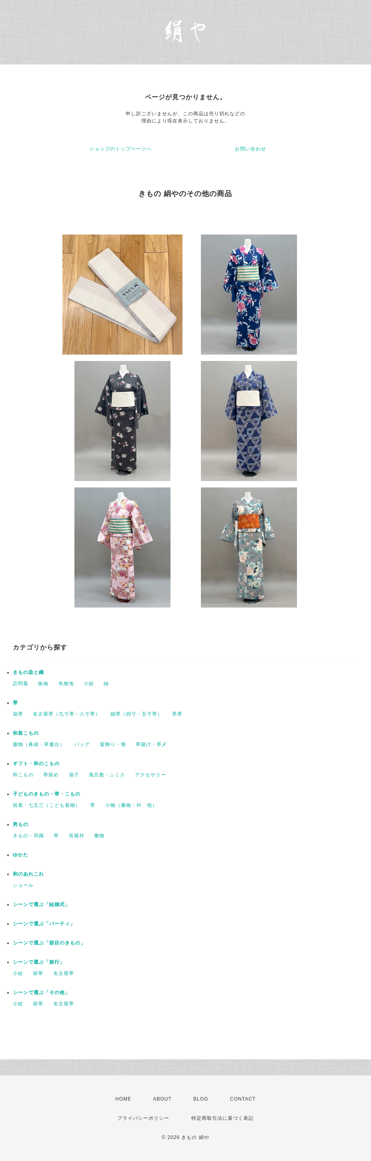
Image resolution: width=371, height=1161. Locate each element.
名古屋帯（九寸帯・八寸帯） (66, 714)
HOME (123, 1099)
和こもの (23, 775)
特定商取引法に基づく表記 (222, 1118)
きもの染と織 (28, 672)
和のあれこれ (28, 874)
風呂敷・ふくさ (107, 775)
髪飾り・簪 (113, 744)
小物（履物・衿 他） (131, 805)
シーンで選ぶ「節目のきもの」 (49, 943)
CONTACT (243, 1099)
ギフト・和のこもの (36, 763)
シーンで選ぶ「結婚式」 (41, 904)
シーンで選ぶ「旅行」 (39, 962)
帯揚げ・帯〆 (151, 744)
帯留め (51, 775)
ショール (23, 885)
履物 (99, 835)
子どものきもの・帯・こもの (46, 794)
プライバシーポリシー (143, 1118)
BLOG (200, 1099)
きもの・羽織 (28, 835)
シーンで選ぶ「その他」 (41, 992)
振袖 (43, 683)
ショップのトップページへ (120, 149)
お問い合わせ (250, 149)
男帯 (177, 714)
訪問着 (20, 683)
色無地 (66, 683)
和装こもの (26, 733)
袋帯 (18, 714)
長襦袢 (76, 835)
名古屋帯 (63, 973)
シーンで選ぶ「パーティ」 (44, 923)
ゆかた (20, 855)
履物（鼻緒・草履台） (39, 744)
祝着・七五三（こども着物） (46, 805)
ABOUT (162, 1099)
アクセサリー (150, 775)
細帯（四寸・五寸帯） (136, 714)
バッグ (82, 744)
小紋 (89, 683)
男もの (20, 824)
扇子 (74, 775)
